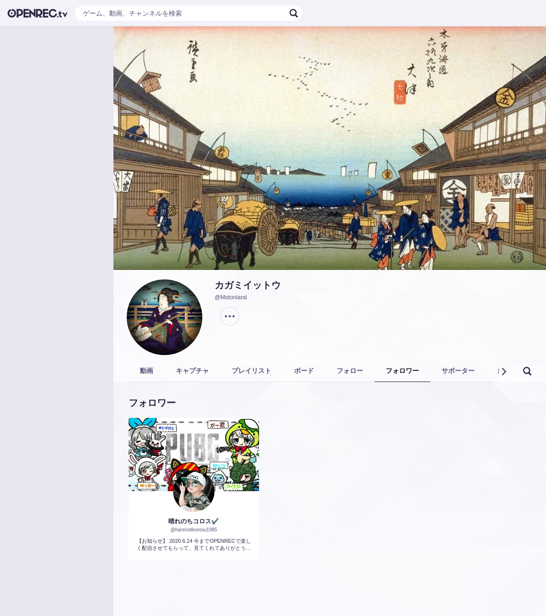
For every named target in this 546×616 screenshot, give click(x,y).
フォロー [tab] (350, 370)
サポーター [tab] (458, 370)
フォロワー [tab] (402, 370)
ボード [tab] (304, 370)
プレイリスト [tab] (251, 370)
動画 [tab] (146, 370)
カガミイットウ (248, 285)
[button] (503, 371)
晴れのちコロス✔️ (193, 521)
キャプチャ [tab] (192, 370)
